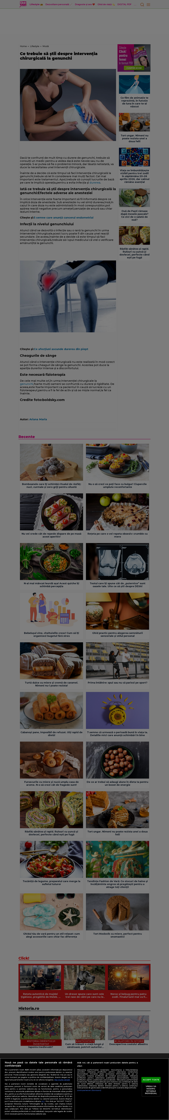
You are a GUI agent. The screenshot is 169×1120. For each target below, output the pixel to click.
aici (43, 1101)
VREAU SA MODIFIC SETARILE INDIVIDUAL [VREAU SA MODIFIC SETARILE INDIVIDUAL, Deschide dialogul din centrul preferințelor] (151, 1090)
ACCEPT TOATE (151, 1080)
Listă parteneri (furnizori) (89, 1090)
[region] (84, 1089)
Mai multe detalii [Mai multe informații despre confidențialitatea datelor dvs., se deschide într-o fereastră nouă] (62, 1080)
